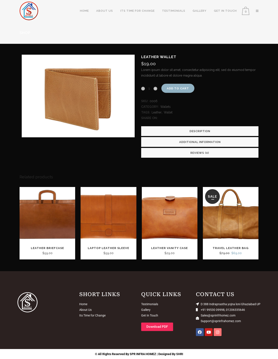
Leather (157, 112)
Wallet (168, 112)
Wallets (165, 106)
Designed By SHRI (170, 354)
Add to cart (178, 88)
